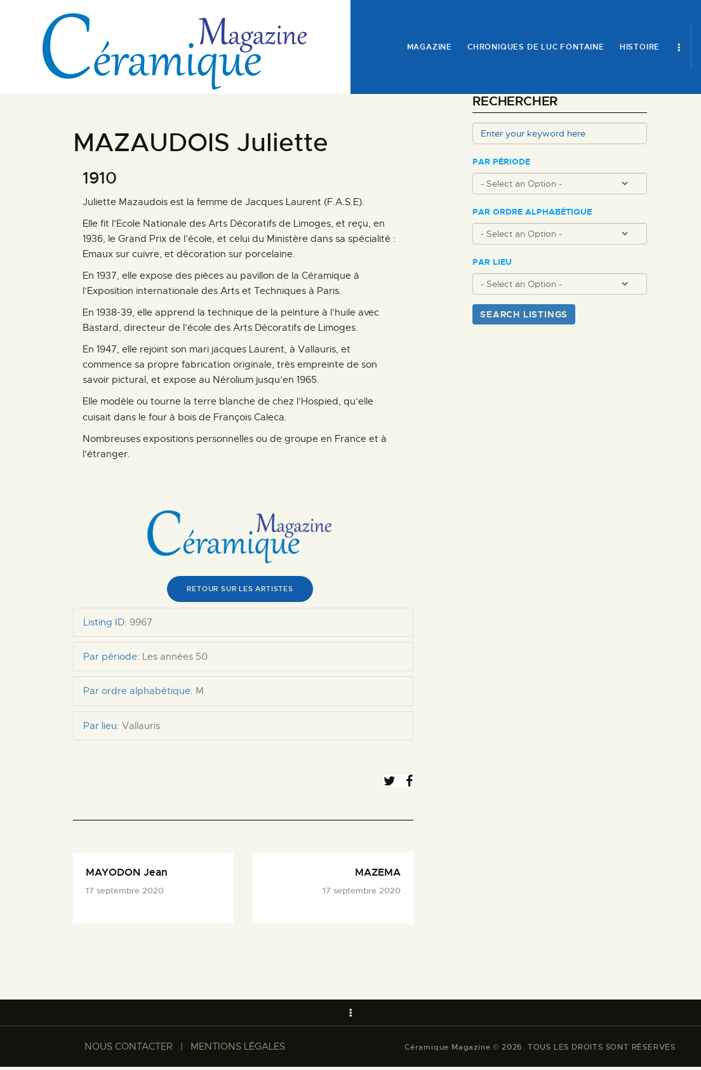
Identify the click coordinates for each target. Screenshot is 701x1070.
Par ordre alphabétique (532, 212)
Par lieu (492, 262)
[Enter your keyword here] (559, 133)
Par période (501, 162)
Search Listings (524, 314)
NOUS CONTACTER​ (128, 1049)
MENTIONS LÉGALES (237, 1049)
